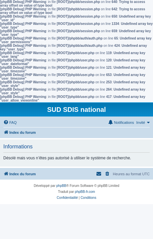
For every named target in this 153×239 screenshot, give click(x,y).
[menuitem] (10, 122)
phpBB (61, 186)
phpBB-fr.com (85, 192)
